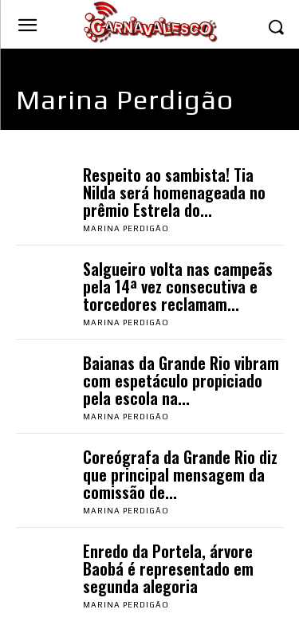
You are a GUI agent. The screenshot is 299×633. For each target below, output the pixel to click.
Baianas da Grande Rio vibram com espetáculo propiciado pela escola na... (181, 380)
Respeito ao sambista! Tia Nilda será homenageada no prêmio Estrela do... (174, 192)
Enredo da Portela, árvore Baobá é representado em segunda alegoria (168, 568)
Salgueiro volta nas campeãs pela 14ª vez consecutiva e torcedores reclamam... (178, 286)
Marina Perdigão (126, 228)
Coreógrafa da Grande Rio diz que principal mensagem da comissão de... (180, 474)
